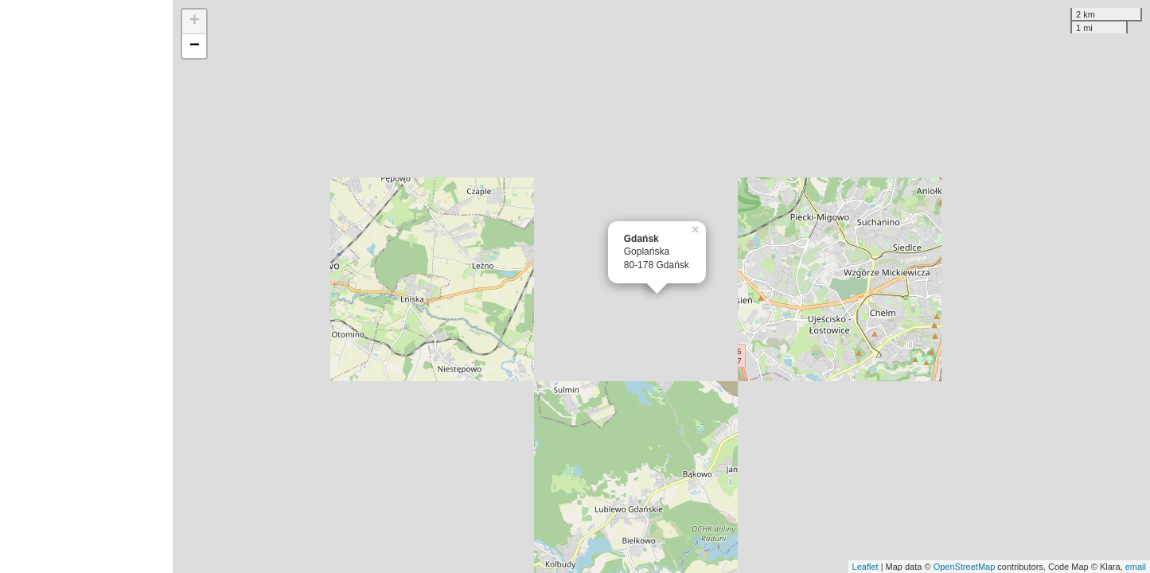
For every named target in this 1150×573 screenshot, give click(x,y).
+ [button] (194, 21)
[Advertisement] (86, 286)
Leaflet (865, 566)
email (1135, 566)
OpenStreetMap (965, 566)
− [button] (194, 46)
